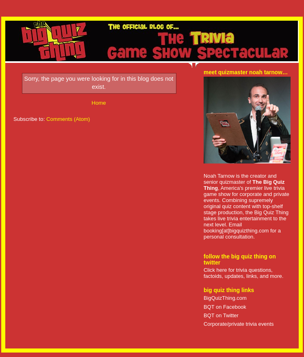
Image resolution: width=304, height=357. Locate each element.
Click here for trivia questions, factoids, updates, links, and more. (243, 273)
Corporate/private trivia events (239, 324)
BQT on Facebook (225, 307)
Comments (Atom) (68, 119)
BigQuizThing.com (225, 298)
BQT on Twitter (221, 315)
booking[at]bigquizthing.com (236, 231)
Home (98, 103)
